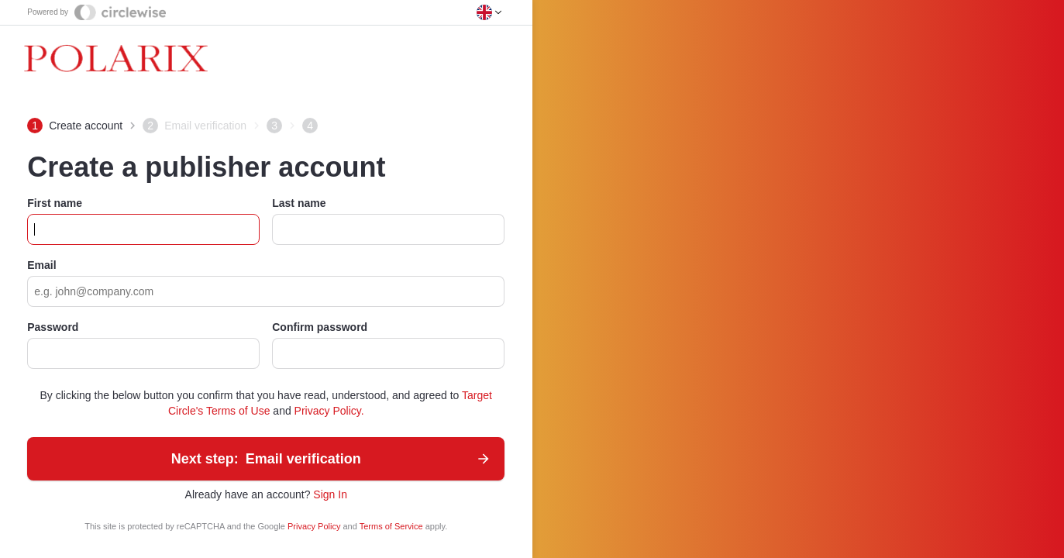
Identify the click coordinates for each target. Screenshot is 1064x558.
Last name (298, 203)
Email (41, 265)
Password (52, 327)
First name (54, 203)
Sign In (330, 494)
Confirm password (319, 327)
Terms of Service (392, 526)
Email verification (331, 459)
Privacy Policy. (329, 411)
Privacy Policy (315, 526)
